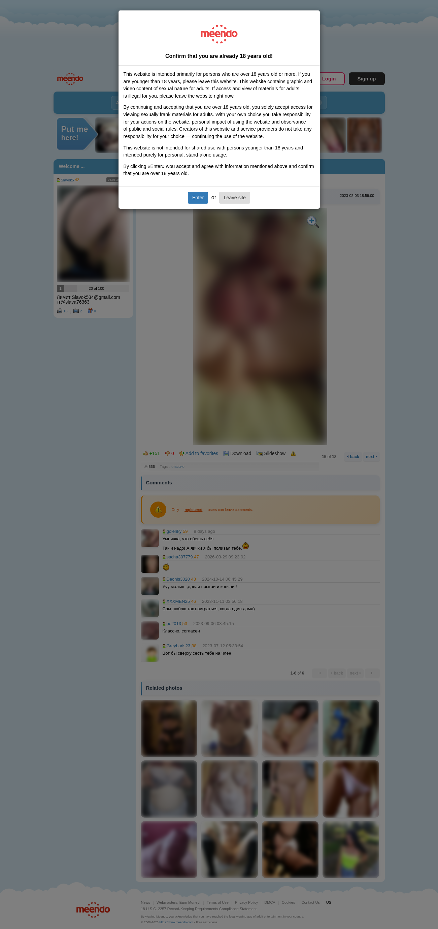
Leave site (235, 197)
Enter (198, 197)
